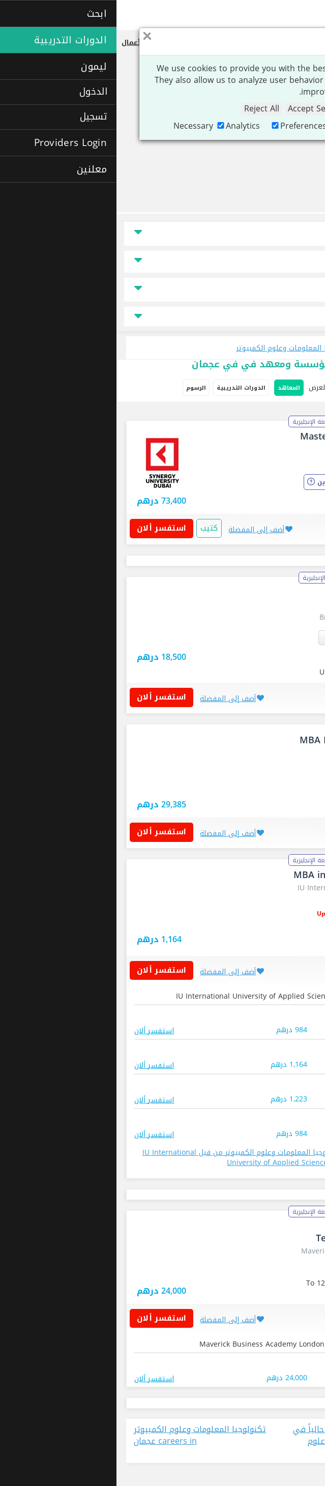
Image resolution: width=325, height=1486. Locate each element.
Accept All (267, 109)
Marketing (244, 126)
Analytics (121, 126)
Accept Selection (203, 109)
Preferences (182, 126)
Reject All (145, 109)
